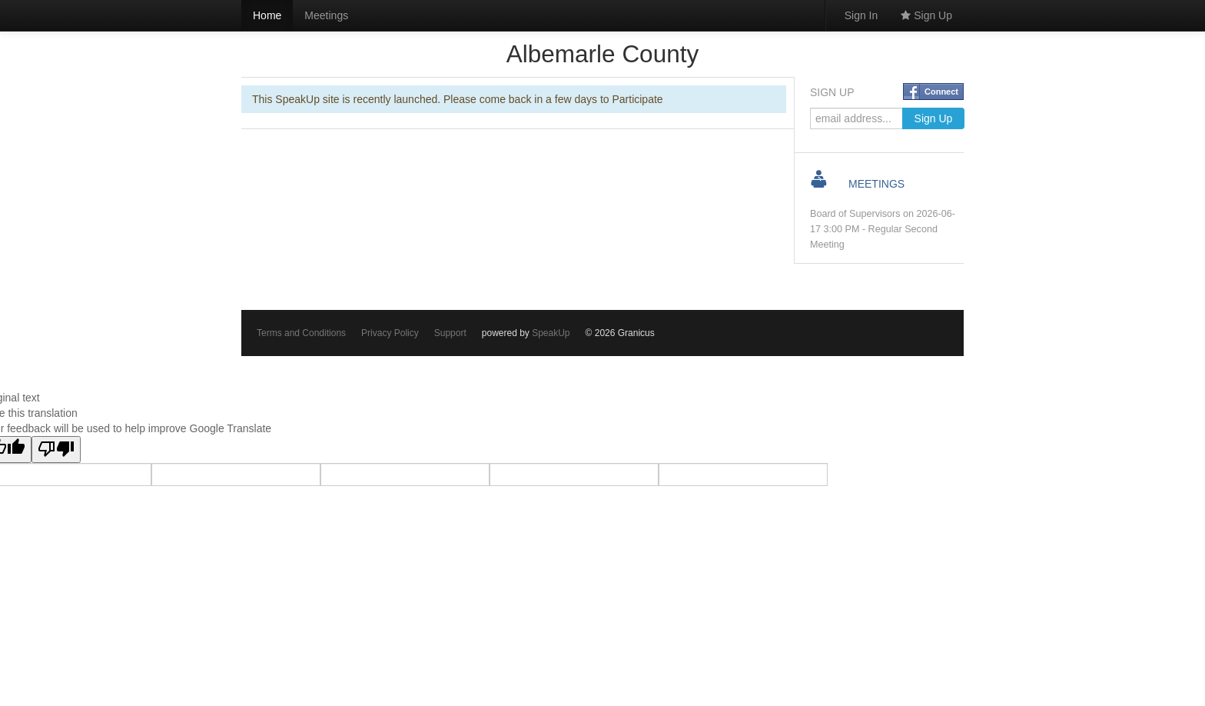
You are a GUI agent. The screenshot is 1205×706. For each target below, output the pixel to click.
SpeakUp (550, 333)
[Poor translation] (56, 449)
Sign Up (926, 15)
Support (450, 333)
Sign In (861, 15)
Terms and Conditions (301, 333)
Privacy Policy (390, 333)
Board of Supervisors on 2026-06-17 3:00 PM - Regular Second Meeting (882, 229)
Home (267, 15)
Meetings (326, 15)
